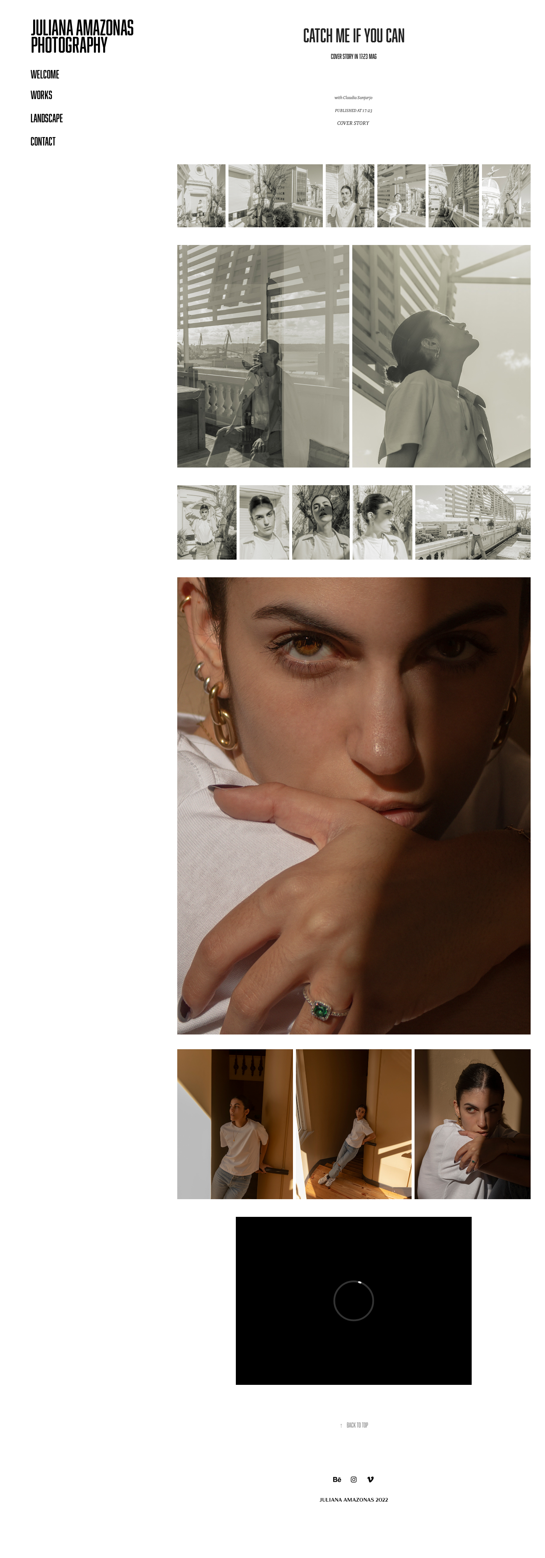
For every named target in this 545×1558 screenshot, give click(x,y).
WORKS (41, 94)
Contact (43, 141)
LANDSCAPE (47, 118)
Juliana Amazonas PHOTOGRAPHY (84, 35)
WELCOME (45, 74)
